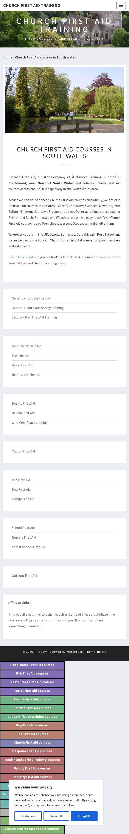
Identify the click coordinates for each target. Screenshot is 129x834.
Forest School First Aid (28, 547)
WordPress (75, 652)
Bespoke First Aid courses (32, 751)
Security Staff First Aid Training (34, 317)
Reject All (56, 816)
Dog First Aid (21, 489)
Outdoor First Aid (24, 575)
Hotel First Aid (22, 365)
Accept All (84, 816)
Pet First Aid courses (32, 734)
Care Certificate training (30, 422)
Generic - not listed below (31, 298)
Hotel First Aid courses (32, 690)
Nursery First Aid (24, 537)
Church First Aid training (31, 5)
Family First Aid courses (32, 768)
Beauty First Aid (23, 403)
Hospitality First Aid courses (32, 664)
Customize (28, 816)
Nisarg (102, 652)
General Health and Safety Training (38, 308)
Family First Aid (23, 499)
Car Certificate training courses (32, 716)
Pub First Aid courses (32, 673)
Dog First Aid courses (32, 725)
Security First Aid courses (32, 777)
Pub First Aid (21, 355)
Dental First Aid (23, 413)
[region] (56, 802)
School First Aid (23, 527)
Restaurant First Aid (26, 374)
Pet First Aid (21, 480)
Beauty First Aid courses (32, 699)
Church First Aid (23, 451)
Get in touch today (22, 257)
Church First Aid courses (32, 742)
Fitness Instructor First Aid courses (32, 828)
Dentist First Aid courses (32, 708)
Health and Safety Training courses (32, 759)
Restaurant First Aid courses (32, 682)
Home (7, 57)
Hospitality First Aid (26, 346)
